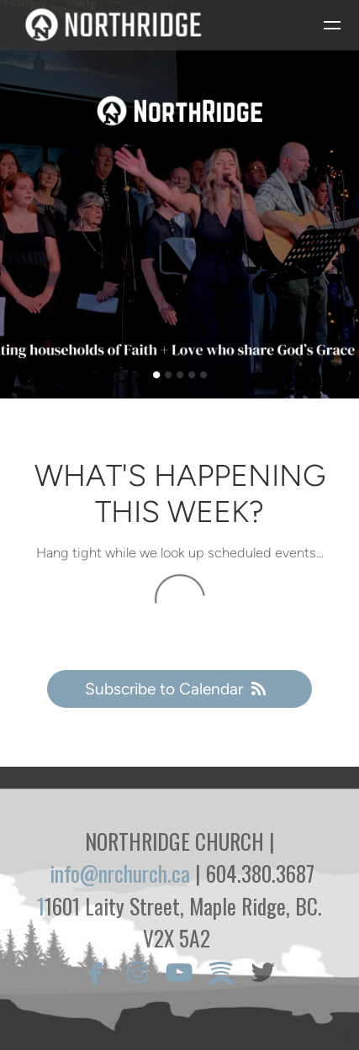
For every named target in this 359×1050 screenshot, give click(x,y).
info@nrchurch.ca (120, 873)
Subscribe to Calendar (179, 689)
